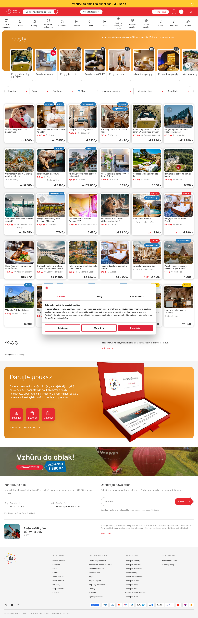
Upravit (99, 328)
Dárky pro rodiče (132, 581)
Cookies (56, 592)
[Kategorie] (91, 11)
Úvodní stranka (59, 561)
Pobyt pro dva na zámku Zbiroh (175, 220)
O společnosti (58, 589)
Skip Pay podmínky (97, 584)
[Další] (188, 65)
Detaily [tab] (99, 297)
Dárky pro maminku (133, 565)
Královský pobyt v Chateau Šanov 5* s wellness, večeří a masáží (50, 268)
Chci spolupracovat (169, 561)
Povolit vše (135, 328)
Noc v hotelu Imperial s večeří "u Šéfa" (51, 130)
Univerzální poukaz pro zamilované (16, 130)
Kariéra (55, 573)
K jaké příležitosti (96, 596)
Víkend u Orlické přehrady (17, 310)
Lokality (92, 589)
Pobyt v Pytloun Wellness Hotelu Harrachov (176, 130)
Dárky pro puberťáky (133, 569)
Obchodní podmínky (97, 561)
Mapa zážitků (58, 581)
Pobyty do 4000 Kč (95, 74)
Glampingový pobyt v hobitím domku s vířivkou (18, 175)
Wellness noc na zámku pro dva (145, 175)
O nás (55, 569)
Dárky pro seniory (132, 561)
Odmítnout (63, 328)
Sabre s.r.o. (66, 613)
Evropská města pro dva (144, 266)
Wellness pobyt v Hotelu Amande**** (80, 220)
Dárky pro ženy (131, 584)
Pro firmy (56, 584)
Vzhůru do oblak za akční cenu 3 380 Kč (99, 3)
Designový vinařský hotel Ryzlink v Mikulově (48, 220)
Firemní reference (96, 569)
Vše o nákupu (58, 577)
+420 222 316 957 (18, 506)
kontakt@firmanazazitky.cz (68, 506)
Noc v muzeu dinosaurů (48, 174)
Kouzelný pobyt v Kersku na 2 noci (114, 130)
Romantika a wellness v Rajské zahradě (19, 220)
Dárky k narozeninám (134, 577)
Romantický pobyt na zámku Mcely (177, 175)
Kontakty (56, 565)
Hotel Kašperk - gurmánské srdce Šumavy (18, 267)
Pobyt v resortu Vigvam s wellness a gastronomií (176, 267)
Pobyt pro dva (116, 74)
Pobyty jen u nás (68, 74)
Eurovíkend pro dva (142, 219)
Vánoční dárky (131, 573)
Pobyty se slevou (44, 74)
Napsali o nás (94, 573)
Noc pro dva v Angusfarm (81, 129)
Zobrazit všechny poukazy (25, 427)
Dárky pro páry (131, 589)
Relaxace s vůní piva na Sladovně (175, 311)
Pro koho (92, 592)
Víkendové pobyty (143, 74)
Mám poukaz (160, 12)
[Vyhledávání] (40, 11)
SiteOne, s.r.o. (48, 613)
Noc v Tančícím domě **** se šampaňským (115, 175)
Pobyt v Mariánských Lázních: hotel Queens (83, 267)
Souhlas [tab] (61, 297)
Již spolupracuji (167, 565)
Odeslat (184, 501)
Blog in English (95, 581)
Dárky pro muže (131, 596)
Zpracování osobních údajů (100, 565)
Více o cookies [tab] (137, 297)
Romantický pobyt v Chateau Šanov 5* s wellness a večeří (146, 130)
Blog (91, 577)
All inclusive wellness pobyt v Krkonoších (82, 175)
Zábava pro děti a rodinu (135, 592)
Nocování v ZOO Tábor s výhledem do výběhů (112, 220)
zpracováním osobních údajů (147, 510)
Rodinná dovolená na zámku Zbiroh (114, 267)
